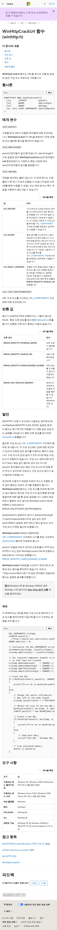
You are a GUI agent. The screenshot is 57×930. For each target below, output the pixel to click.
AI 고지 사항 (7, 918)
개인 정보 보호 (8, 922)
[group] (28, 105)
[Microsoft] (28, 4)
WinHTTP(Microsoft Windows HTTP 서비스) (23, 843)
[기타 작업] (52, 23)
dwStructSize (8, 540)
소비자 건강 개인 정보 (30, 922)
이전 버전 (21, 918)
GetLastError (43, 319)
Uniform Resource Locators (15, 849)
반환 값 (8, 58)
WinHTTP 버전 (9, 856)
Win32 (13, 23)
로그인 (52, 3)
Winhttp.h (32, 23)
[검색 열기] (45, 3)
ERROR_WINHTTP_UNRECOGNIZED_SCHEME (24, 558)
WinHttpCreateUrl (11, 862)
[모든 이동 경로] (4, 23)
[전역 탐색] (3, 3)
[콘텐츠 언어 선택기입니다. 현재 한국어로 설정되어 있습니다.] (8, 904)
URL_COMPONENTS (44, 223)
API (22, 23)
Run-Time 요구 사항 (38, 589)
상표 (16, 926)
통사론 (7, 51)
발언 (6, 62)
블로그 (31, 918)
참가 (42, 918)
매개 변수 (9, 54)
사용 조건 (6, 926)
